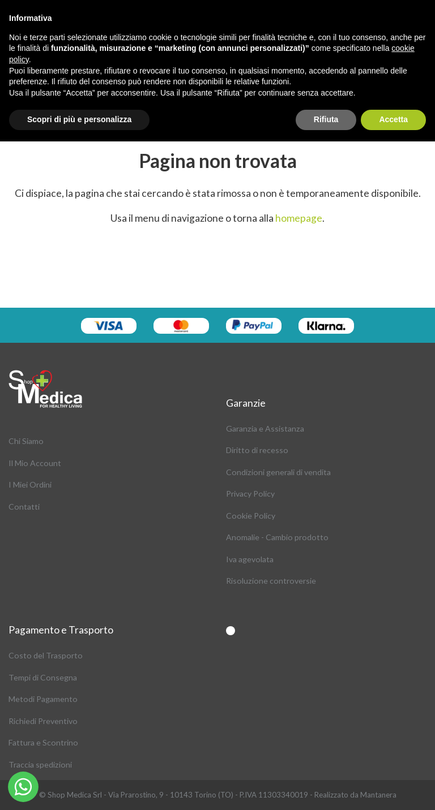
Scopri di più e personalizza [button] (79, 119)
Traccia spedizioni (40, 764)
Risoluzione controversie (271, 580)
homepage (298, 218)
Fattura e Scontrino (43, 742)
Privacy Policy (250, 493)
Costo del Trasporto (45, 655)
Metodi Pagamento (43, 699)
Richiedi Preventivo (43, 721)
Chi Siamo (26, 441)
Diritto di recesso (257, 450)
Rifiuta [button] (326, 119)
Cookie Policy (250, 515)
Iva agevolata (250, 559)
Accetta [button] (393, 119)
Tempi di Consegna (42, 677)
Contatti (24, 506)
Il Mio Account (34, 463)
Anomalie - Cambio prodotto (277, 537)
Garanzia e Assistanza (265, 428)
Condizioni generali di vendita (278, 472)
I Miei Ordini (30, 484)
